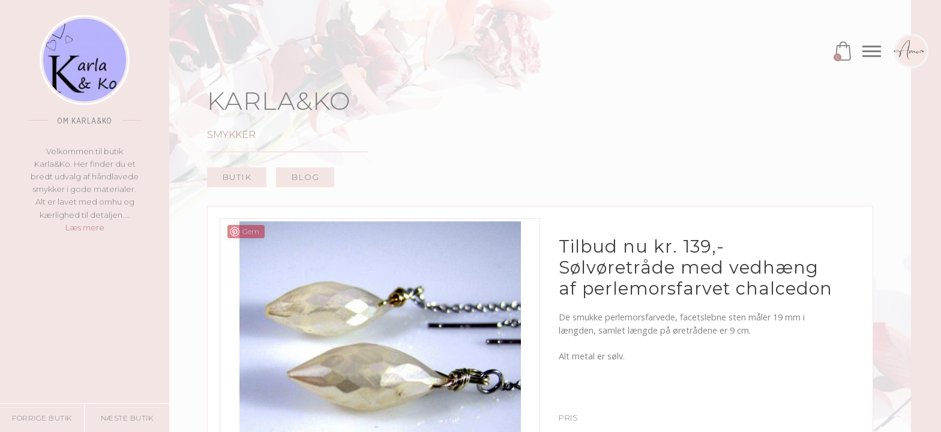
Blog (305, 177)
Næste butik (127, 417)
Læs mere (84, 227)
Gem (250, 231)
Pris (568, 417)
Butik (236, 177)
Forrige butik (42, 417)
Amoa (911, 51)
